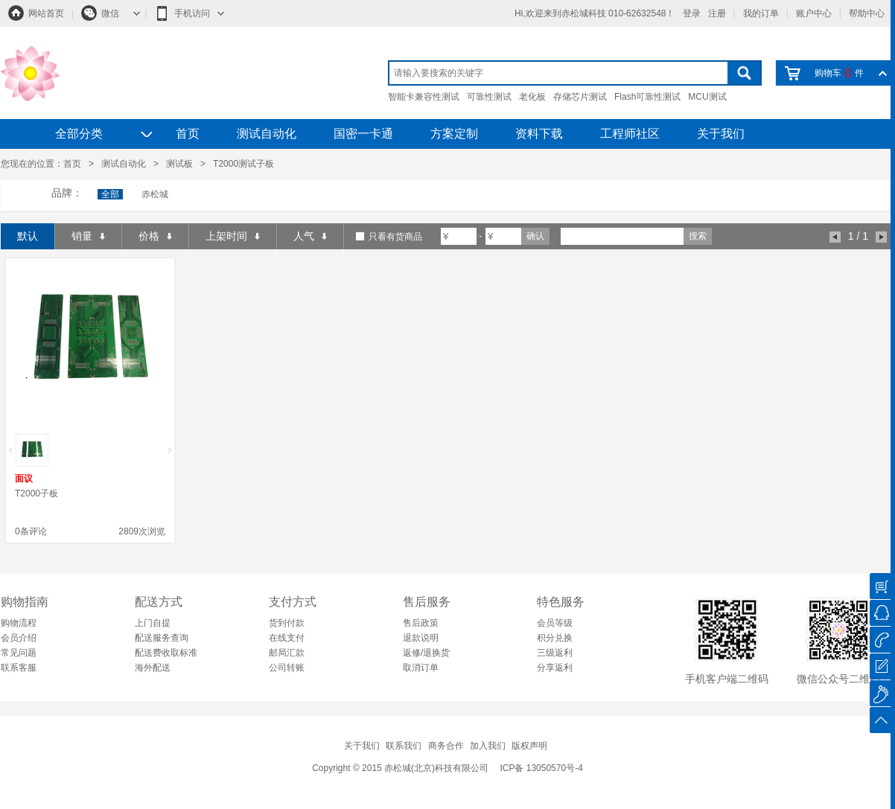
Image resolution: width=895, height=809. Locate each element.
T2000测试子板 (243, 164)
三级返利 (555, 652)
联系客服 (18, 667)
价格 (155, 236)
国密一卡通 (363, 133)
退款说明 (421, 638)
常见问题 (18, 652)
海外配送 (153, 667)
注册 (717, 13)
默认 (27, 236)
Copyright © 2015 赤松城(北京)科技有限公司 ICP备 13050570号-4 (447, 768)
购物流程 (18, 623)
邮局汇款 (287, 652)
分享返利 (555, 667)
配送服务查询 (161, 638)
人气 (310, 236)
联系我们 (403, 746)
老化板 (532, 97)
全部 (110, 194)
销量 (88, 236)
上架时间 (233, 236)
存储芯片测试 (580, 97)
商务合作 (446, 746)
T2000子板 (36, 493)
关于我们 (721, 133)
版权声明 (529, 746)
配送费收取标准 (166, 652)
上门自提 (153, 623)
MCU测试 (707, 97)
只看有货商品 (395, 236)
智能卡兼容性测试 (423, 97)
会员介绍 (18, 638)
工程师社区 (630, 133)
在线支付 (287, 638)
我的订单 (761, 13)
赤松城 (154, 194)
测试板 (179, 164)
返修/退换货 (426, 652)
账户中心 (814, 13)
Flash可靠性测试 (647, 97)
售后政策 (421, 623)
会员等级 (555, 623)
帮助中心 (867, 13)
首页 (188, 133)
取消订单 (421, 667)
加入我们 (488, 746)
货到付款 (287, 623)
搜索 (698, 236)
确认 (535, 236)
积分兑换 (555, 638)
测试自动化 (266, 133)
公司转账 (287, 667)
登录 (692, 13)
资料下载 (539, 133)
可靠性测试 (489, 97)
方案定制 (454, 133)
